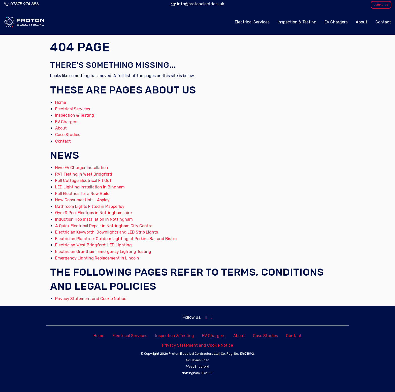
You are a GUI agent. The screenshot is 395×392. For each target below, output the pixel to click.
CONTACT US (381, 4)
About (61, 128)
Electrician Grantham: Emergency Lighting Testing (103, 251)
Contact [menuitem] (383, 22)
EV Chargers (66, 121)
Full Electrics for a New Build (82, 193)
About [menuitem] (361, 22)
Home (60, 102)
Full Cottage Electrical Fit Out (83, 180)
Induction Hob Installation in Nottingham (94, 219)
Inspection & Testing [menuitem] (297, 22)
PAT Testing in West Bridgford (83, 174)
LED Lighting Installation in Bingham (90, 187)
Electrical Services (72, 109)
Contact (63, 141)
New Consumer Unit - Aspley (82, 200)
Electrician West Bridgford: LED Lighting (93, 245)
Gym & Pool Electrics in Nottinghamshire (93, 212)
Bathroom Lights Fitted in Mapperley (89, 206)
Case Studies (67, 134)
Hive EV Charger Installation (81, 167)
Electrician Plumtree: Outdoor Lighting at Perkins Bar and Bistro (116, 238)
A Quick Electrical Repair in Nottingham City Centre (103, 225)
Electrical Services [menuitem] (252, 22)
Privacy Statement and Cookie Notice (90, 298)
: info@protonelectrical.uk (197, 4)
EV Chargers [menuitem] (336, 22)
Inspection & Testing (74, 115)
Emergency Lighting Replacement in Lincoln (97, 258)
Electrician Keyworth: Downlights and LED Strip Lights (106, 232)
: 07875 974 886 (21, 4)
